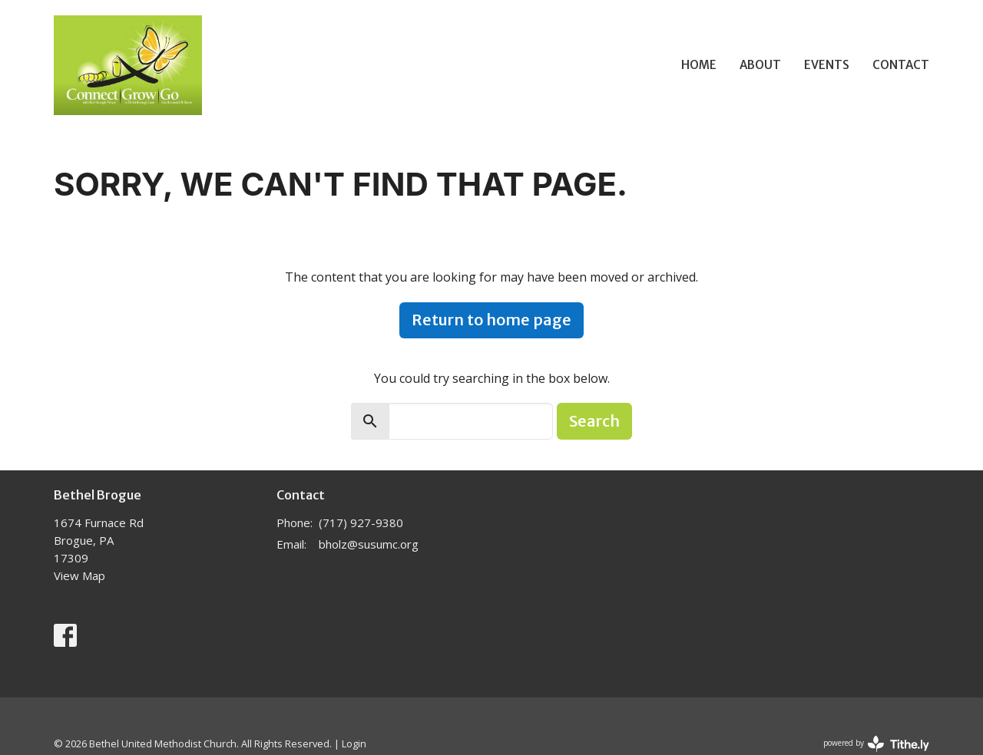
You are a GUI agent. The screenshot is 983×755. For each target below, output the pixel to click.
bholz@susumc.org (369, 544)
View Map (79, 575)
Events (826, 65)
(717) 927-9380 (361, 522)
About (760, 65)
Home (699, 65)
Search (594, 420)
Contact (900, 65)
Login (354, 743)
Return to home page (491, 319)
